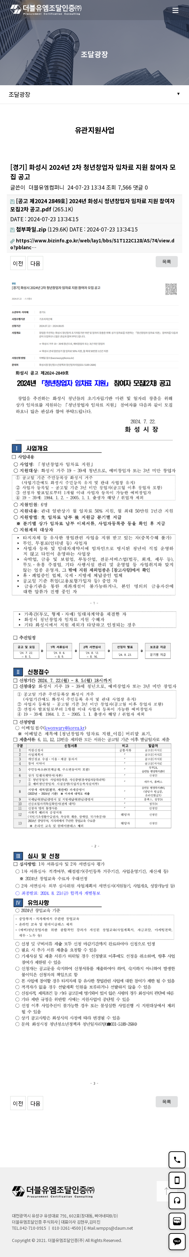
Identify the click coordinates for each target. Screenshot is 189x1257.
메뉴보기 (179, 14)
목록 (166, 261)
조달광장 (19, 94)
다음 (35, 263)
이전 (18, 263)
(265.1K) (92, 205)
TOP (167, 1191)
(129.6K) (39, 229)
